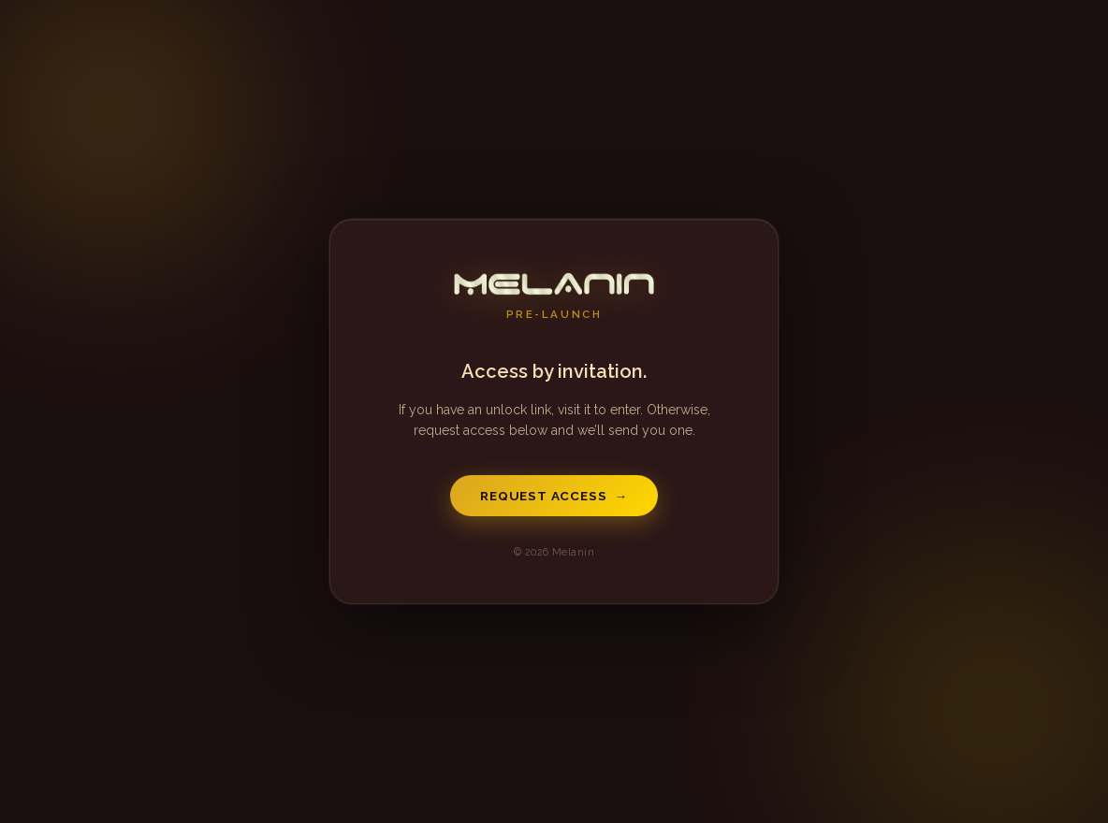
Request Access (554, 495)
